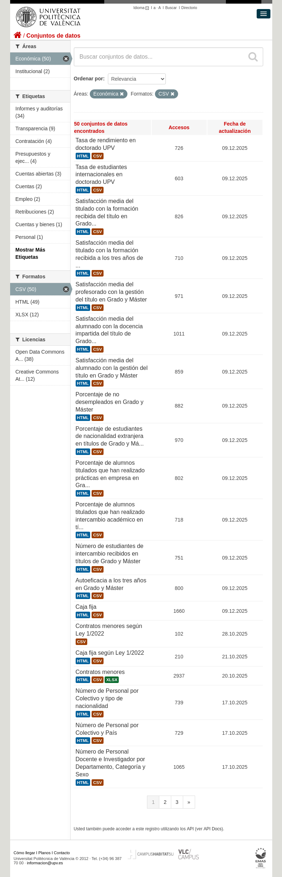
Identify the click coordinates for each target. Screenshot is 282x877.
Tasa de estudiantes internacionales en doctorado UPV (101, 174)
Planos (44, 853)
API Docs (212, 828)
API (190, 828)
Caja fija (86, 607)
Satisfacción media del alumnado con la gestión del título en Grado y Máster (112, 368)
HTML (83, 156)
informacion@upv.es (45, 863)
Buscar (171, 8)
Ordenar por (88, 78)
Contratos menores (100, 672)
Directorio (189, 8)
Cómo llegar (24, 853)
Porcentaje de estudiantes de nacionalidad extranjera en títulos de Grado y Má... (110, 436)
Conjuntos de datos (53, 36)
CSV (97, 156)
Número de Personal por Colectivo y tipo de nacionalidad (107, 698)
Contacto (62, 853)
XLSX (111, 679)
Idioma (142, 8)
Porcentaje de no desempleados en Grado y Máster (110, 402)
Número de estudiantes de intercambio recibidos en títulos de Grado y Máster (110, 553)
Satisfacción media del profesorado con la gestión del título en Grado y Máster (111, 292)
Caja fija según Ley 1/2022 (110, 653)
